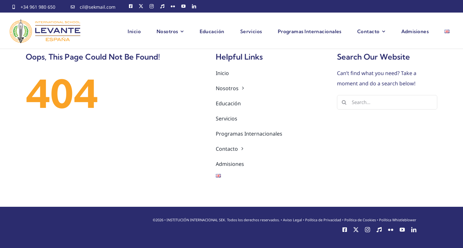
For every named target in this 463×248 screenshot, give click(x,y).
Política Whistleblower (397, 219)
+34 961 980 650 (38, 7)
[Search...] (387, 102)
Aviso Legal (292, 219)
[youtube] (183, 6)
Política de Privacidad (323, 219)
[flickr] (173, 6)
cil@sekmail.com (97, 7)
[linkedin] (194, 6)
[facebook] (130, 6)
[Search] (344, 102)
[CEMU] (162, 6)
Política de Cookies (360, 219)
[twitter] (141, 6)
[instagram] (152, 6)
